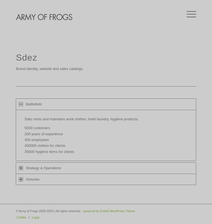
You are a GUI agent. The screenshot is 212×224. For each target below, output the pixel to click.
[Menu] (188, 14)
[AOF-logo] (88, 17)
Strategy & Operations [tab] (40, 168)
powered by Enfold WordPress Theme (109, 211)
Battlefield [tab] (30, 104)
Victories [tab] (29, 179)
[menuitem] (188, 14)
